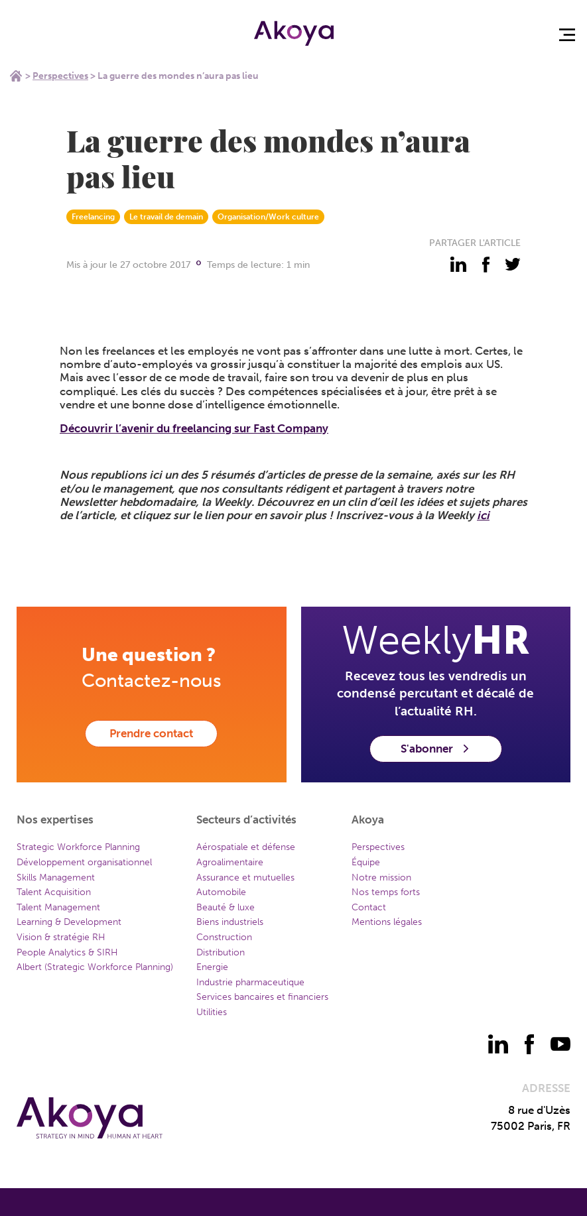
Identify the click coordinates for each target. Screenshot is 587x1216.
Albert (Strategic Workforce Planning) (95, 967)
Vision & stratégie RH (61, 937)
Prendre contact (151, 733)
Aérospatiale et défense (245, 847)
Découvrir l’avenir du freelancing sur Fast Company (194, 428)
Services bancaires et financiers (262, 997)
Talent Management (58, 907)
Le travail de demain (166, 216)
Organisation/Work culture (268, 216)
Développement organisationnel (84, 862)
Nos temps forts (386, 892)
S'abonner (436, 748)
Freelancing (93, 216)
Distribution (220, 952)
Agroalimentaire (229, 862)
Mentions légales (387, 922)
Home (16, 76)
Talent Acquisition (54, 892)
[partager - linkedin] (458, 265)
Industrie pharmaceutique (250, 982)
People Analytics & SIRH (67, 952)
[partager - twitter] (513, 265)
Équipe (366, 862)
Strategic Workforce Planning (78, 847)
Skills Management (56, 877)
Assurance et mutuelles (245, 877)
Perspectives (60, 76)
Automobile (221, 892)
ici (483, 515)
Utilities (211, 1012)
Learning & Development (69, 922)
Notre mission (381, 877)
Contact (369, 907)
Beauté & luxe (225, 907)
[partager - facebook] (485, 265)
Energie (212, 967)
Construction (224, 937)
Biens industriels (229, 922)
